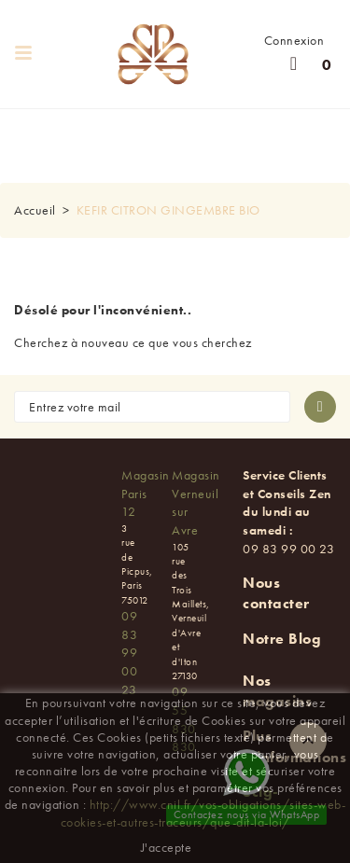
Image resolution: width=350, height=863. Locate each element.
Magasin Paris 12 (145, 493)
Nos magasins (277, 691)
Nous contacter (276, 593)
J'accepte (166, 847)
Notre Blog (282, 638)
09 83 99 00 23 (129, 652)
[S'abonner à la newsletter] (320, 407)
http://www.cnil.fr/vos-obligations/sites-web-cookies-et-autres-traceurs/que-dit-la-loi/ (203, 812)
